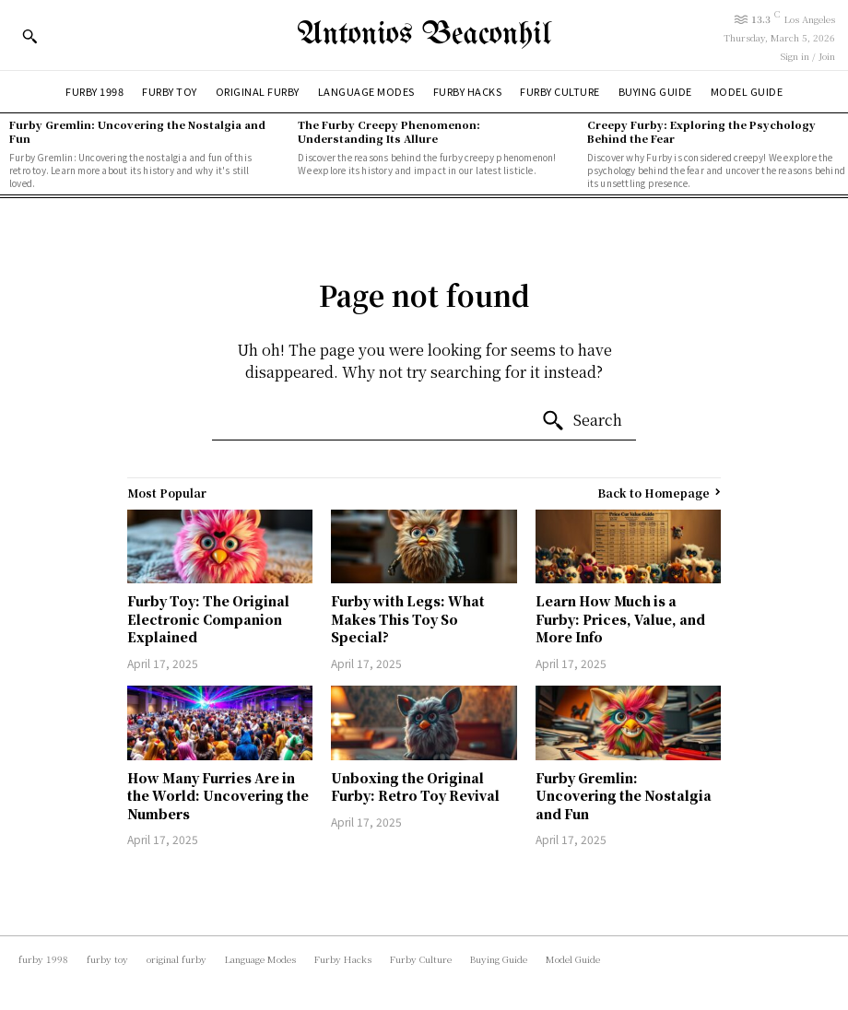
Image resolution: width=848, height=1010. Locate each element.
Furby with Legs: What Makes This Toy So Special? (408, 619)
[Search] (581, 421)
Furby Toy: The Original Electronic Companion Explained (208, 619)
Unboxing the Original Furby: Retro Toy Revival (415, 787)
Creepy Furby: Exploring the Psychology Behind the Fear (701, 131)
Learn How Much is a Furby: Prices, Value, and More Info (620, 619)
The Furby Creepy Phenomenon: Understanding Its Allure (389, 131)
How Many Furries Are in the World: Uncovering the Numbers (218, 796)
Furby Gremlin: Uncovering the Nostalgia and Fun (137, 131)
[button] (29, 36)
